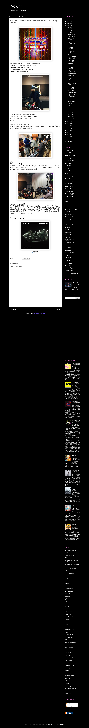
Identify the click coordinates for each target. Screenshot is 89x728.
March (70, 114)
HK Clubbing (68, 586)
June (69, 107)
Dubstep (67, 168)
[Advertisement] (72, 329)
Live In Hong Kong (69, 209)
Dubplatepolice (69, 637)
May (69, 110)
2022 (68, 28)
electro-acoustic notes (70, 642)
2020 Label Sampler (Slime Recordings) (71, 69)
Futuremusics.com (69, 665)
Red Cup (67, 604)
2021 (68, 30)
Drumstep (67, 263)
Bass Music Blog (69, 634)
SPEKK (67, 670)
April (69, 112)
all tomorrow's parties (70, 688)
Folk (66, 237)
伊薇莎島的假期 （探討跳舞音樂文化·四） (76, 365)
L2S (66, 570)
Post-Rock (67, 224)
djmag (66, 624)
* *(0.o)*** (16, 6)
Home (36, 309)
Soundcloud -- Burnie (70, 550)
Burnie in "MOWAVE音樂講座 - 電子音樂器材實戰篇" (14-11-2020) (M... (72, 58)
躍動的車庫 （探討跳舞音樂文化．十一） (76, 403)
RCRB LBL (68, 680)
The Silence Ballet (69, 675)
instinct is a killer (69, 591)
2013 (68, 134)
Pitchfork (67, 609)
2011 (68, 139)
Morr (66, 622)
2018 (68, 123)
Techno (67, 188)
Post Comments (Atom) (39, 313)
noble (66, 601)
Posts (68, 703)
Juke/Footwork (68, 214)
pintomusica (68, 678)
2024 (68, 23)
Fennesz (67, 576)
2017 (68, 125)
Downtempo (68, 196)
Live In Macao (68, 181)
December (71, 34)
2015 (68, 130)
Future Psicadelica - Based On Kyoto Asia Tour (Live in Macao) (76, 508)
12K (66, 639)
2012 (68, 136)
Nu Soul (67, 255)
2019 (68, 121)
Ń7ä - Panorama (72, 73)
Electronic (67, 158)
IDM (66, 245)
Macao (66, 171)
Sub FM (67, 683)
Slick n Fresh (68, 660)
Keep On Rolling (69, 647)
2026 (68, 19)
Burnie (66, 163)
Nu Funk (67, 183)
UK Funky (67, 219)
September (71, 101)
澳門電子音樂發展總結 (70, 273)
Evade (66, 211)
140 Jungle (68, 232)
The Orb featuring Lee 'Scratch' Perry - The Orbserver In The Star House (76, 528)
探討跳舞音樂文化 (69, 240)
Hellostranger (68, 686)
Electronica (68, 186)
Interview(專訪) (69, 268)
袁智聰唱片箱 (68, 596)
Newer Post (13, 309)
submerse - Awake (75, 488)
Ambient (67, 173)
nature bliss (68, 693)
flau (66, 581)
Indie (66, 199)
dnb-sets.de (68, 673)
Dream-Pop (68, 204)
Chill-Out (67, 234)
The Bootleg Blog (69, 629)
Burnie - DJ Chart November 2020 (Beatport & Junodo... (71, 42)
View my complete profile (71, 289)
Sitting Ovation (68, 614)
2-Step (66, 165)
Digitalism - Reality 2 (71, 64)
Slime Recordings (69, 555)
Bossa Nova (68, 260)
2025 (68, 21)
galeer (66, 599)
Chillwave (67, 227)
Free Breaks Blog (69, 652)
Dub (66, 206)
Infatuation (67, 663)
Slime (66, 201)
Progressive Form (69, 573)
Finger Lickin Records (70, 657)
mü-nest (67, 583)
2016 (68, 128)
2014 (68, 132)
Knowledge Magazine (70, 668)
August (70, 103)
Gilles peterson (69, 588)
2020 (68, 32)
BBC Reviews (68, 611)
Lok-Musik (67, 627)
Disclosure (67, 191)
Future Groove (68, 557)
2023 (68, 25)
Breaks (67, 178)
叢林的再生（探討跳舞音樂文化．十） (76, 422)
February (70, 116)
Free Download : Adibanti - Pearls (76, 472)
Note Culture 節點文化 (70, 568)
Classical (67, 250)
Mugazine (67, 691)
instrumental (68, 265)
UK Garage (68, 160)
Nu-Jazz (67, 229)
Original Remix (68, 593)
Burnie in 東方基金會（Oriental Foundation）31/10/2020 (72, 86)
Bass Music (68, 150)
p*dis (66, 578)
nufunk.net (67, 632)
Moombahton (68, 270)
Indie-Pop (67, 257)
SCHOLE (67, 606)
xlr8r (66, 650)
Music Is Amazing (69, 616)
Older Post (57, 309)
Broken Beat (68, 242)
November (71, 36)
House (66, 153)
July (69, 105)
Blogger (62, 724)
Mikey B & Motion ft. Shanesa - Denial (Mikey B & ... (72, 50)
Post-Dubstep (68, 194)
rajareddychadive (49, 724)
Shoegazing (68, 217)
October (70, 99)
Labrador (67, 619)
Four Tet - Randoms (74, 456)
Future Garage (68, 155)
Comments (69, 706)
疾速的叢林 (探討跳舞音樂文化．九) (76, 384)
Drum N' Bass (68, 176)
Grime (66, 222)
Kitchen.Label (68, 252)
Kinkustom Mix (68, 645)
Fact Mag (67, 655)
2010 (68, 141)
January (70, 118)
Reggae (67, 247)
